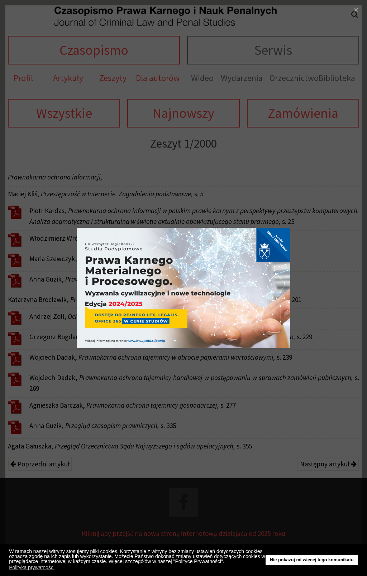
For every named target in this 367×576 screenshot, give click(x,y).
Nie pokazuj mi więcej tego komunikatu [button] (312, 559)
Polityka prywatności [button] (31, 567)
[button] (226, 562)
